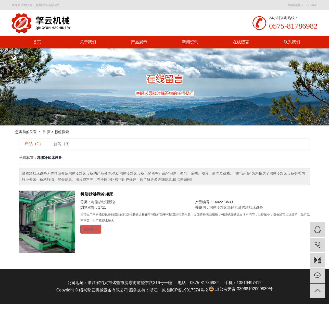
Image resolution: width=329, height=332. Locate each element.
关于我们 (88, 42)
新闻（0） (62, 144)
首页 (37, 42)
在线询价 (91, 229)
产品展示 (139, 42)
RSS (305, 5)
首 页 (46, 132)
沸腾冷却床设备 (250, 207)
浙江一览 (157, 290)
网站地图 (294, 5)
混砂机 (232, 207)
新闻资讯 (190, 42)
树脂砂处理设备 (103, 202)
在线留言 (241, 42)
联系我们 (292, 42)
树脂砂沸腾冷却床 (96, 194)
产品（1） (33, 144)
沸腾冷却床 (218, 207)
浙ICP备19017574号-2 (187, 290)
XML (314, 5)
